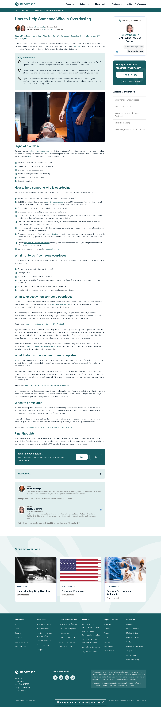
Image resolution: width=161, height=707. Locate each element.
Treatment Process (44, 624)
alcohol (30, 157)
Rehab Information (44, 641)
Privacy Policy (113, 701)
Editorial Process (132, 629)
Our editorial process (135, 51)
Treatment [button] (117, 4)
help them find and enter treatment (36, 243)
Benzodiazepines (21, 646)
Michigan (107, 642)
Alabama (107, 624)
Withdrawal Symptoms (67, 629)
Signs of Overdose (22, 36)
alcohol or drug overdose (39, 151)
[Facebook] (55, 677)
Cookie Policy (141, 701)
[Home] (16, 10)
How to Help (37, 36)
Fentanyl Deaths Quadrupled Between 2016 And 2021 (44, 324)
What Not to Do (49, 36)
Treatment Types (43, 629)
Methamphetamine (22, 642)
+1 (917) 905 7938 (21, 691)
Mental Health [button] (102, 4)
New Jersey (108, 646)
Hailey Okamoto (47, 29)
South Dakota (109, 651)
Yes (81, 457)
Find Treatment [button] (140, 4)
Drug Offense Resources (91, 647)
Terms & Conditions (127, 701)
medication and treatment (60, 304)
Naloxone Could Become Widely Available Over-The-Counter (47, 385)
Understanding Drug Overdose (127, 100)
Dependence (64, 633)
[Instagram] (61, 677)
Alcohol (17, 624)
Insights (129, 651)
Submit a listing (131, 655)
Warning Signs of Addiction (69, 624)
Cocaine (18, 633)
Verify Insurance (68, 702)
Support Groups (43, 645)
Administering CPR (93, 36)
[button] (130, 81)
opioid (48, 202)
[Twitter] (67, 677)
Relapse (40, 650)
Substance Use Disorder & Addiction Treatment (129, 114)
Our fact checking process (133, 47)
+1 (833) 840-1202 (91, 702)
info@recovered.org (22, 688)
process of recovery (52, 249)
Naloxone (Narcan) (122, 123)
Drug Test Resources (89, 652)
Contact (129, 642)
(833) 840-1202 (130, 75)
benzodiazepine (57, 202)
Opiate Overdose (77, 36)
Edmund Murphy (39, 27)
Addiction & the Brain (67, 637)
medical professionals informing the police (42, 346)
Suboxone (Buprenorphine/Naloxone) (130, 129)
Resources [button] (71, 4)
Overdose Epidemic (123, 106)
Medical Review (132, 633)
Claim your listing (132, 660)
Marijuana (18, 637)
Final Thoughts (21, 39)
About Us (129, 624)
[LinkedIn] (117, 52)
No (95, 457)
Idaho (106, 637)
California (107, 629)
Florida (106, 633)
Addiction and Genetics (67, 642)
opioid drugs (94, 360)
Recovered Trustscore (134, 646)
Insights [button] (129, 4)
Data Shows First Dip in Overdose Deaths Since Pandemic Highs (48, 427)
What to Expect (63, 36)
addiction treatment (52, 234)
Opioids (17, 629)
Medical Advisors (132, 637)
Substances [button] (86, 4)
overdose (76, 46)
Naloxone (18, 360)
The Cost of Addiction (67, 646)
